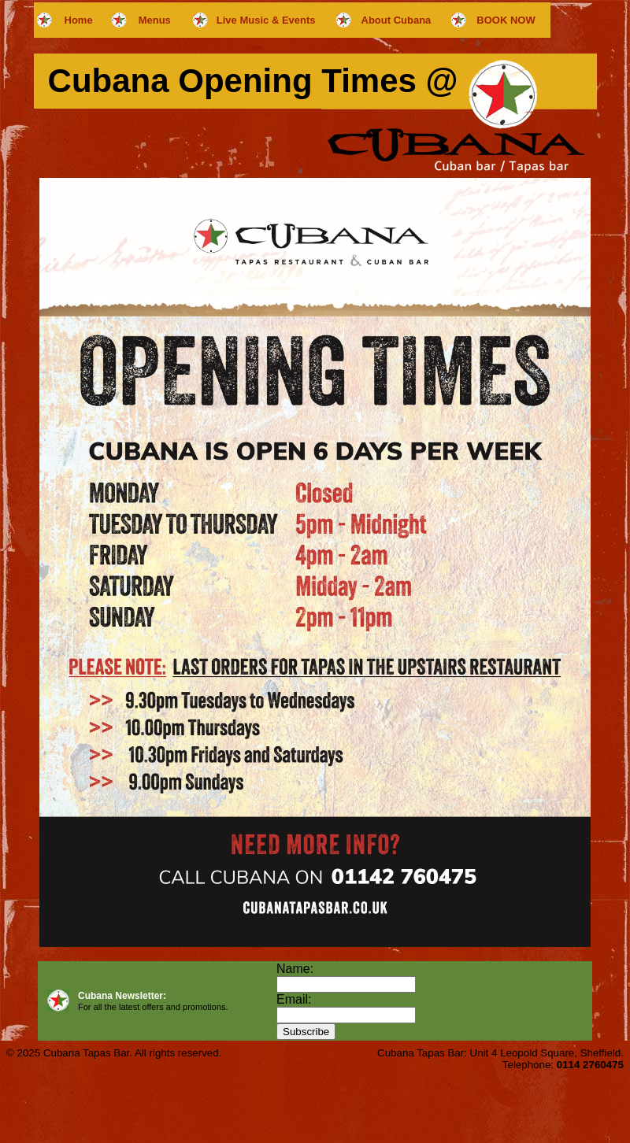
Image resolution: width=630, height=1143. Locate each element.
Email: (293, 999)
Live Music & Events (266, 20)
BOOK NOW (505, 20)
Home (79, 20)
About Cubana (396, 20)
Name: (294, 968)
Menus (155, 20)
